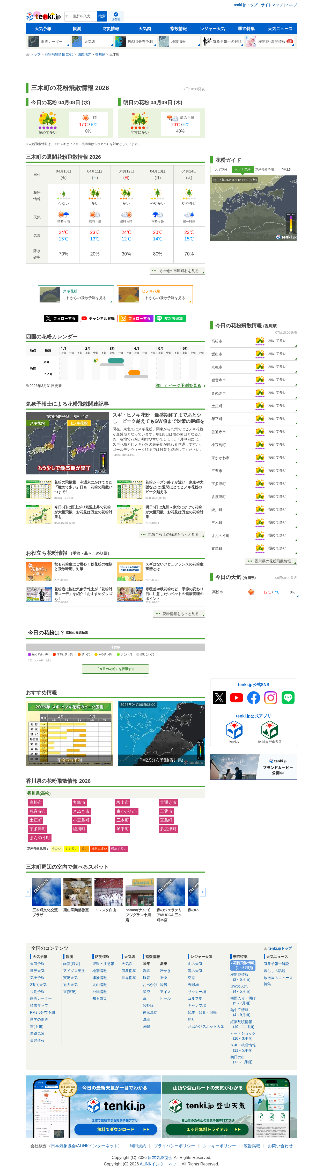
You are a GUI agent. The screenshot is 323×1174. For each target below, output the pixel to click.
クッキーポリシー (219, 1146)
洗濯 (146, 971)
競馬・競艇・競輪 (202, 1012)
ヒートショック (245, 1036)
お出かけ (150, 985)
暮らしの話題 (274, 971)
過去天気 (70, 985)
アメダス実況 (74, 971)
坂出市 (122, 802)
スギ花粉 (221, 169)
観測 (77, 28)
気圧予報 (37, 978)
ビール (165, 998)
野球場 (193, 985)
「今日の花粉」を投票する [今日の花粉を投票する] (115, 669)
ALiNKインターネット (97, 1146)
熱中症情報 (245, 1012)
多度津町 (168, 829)
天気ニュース (280, 28)
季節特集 (246, 28)
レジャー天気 (212, 28)
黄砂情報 (37, 1040)
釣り (191, 1019)
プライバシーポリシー (174, 1146)
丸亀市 (79, 802)
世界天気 (37, 971)
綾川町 (79, 829)
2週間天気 (38, 985)
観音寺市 (38, 811)
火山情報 (99, 985)
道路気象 (37, 1033)
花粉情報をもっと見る (181, 614)
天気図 (144, 28)
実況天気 (70, 978)
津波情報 (99, 978)
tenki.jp (44, 17)
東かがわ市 (126, 811)
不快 (163, 978)
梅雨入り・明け (245, 1001)
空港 (191, 978)
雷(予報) (36, 1026)
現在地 (116, 19)
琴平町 (122, 829)
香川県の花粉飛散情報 (273, 561)
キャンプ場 (197, 1005)
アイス (165, 992)
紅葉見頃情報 (245, 1024)
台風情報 (99, 992)
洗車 (146, 1019)
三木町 (122, 820)
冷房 (163, 985)
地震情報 (99, 971)
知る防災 (99, 998)
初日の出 (245, 1060)
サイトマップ (272, 5)
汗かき (165, 971)
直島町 (166, 820)
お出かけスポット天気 (206, 1026)
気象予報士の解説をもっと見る (173, 534)
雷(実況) (69, 992)
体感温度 (150, 1012)
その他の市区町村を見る (179, 271)
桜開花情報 (245, 977)
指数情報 (178, 28)
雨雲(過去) (71, 964)
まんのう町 (40, 837)
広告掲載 (252, 1146)
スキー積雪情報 (245, 1048)
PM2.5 (286, 169)
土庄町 (36, 820)
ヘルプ (291, 5)
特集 (267, 984)
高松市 (36, 802)
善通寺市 (168, 802)
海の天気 (195, 971)
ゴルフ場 (195, 998)
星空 (146, 992)
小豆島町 (81, 820)
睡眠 (146, 1026)
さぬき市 (81, 811)
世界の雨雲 (39, 1019)
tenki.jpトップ (245, 5)
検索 (102, 16)
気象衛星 (129, 971)
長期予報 (37, 992)
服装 (146, 978)
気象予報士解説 (276, 964)
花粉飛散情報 (244, 965)
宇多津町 (38, 829)
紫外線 (148, 1005)
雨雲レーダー (41, 998)
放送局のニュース (278, 978)
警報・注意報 (103, 964)
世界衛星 (129, 978)
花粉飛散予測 (264, 169)
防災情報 (110, 28)
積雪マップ (39, 1005)
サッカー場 (197, 992)
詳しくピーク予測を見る (178, 385)
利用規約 (138, 1146)
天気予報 (43, 28)
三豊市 (166, 811)
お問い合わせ (280, 1146)
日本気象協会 (63, 1146)
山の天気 (195, 964)
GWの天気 (245, 989)
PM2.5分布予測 (42, 1012)
